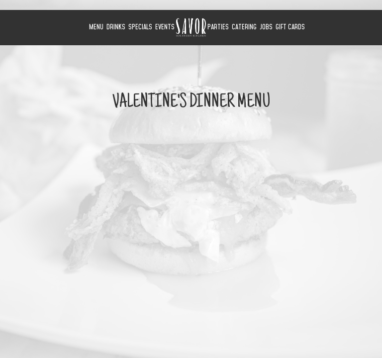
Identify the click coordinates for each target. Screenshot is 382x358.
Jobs (266, 27)
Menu (96, 27)
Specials (140, 27)
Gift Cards (290, 27)
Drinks (115, 27)
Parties (218, 27)
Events (165, 27)
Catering (244, 27)
